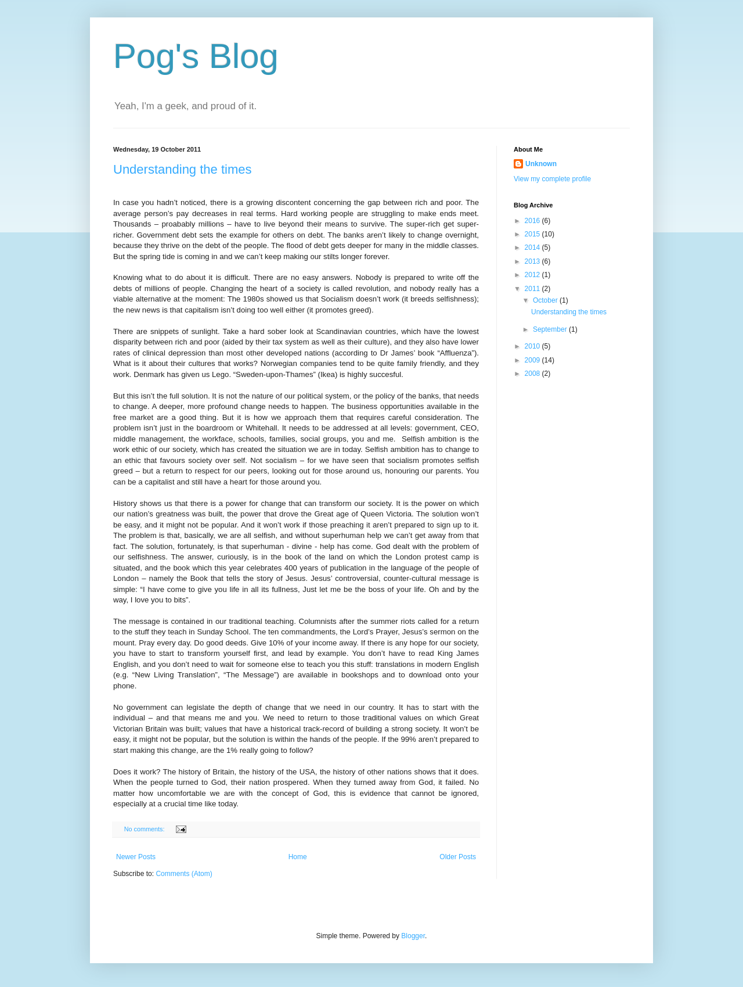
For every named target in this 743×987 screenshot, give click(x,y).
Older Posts (457, 857)
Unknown (541, 164)
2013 (533, 261)
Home (297, 857)
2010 (533, 346)
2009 (533, 360)
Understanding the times (182, 169)
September (551, 329)
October (546, 300)
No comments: (145, 829)
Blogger (413, 936)
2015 (533, 234)
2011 (533, 289)
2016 (533, 221)
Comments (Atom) (184, 874)
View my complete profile (552, 179)
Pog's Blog (196, 56)
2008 (533, 373)
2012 (533, 275)
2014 (533, 247)
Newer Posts (136, 857)
